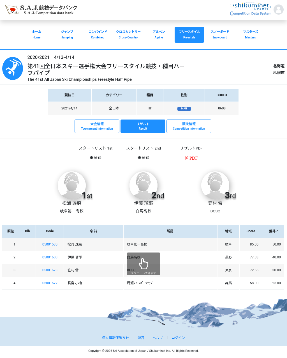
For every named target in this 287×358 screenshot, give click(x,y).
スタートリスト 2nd (143, 148)
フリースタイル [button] (189, 35)
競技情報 (189, 126)
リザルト (143, 126)
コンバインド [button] (97, 35)
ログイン (178, 338)
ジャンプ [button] (67, 35)
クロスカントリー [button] (128, 35)
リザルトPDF (191, 148)
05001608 (49, 257)
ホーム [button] (36, 35)
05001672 (49, 283)
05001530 (49, 244)
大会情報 (97, 126)
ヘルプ (158, 338)
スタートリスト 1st (95, 148)
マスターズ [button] (250, 35)
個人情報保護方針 (115, 338)
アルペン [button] (158, 35)
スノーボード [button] (219, 35)
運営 (141, 338)
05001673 (49, 270)
